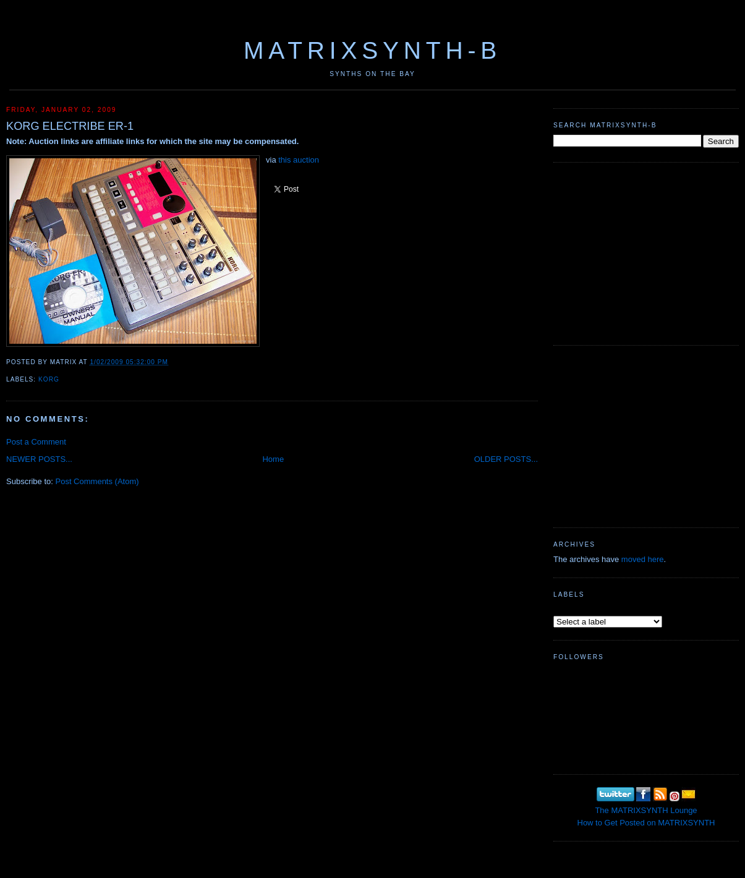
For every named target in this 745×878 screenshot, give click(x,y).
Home (273, 459)
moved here (642, 559)
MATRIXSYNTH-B (372, 50)
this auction (298, 159)
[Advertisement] (646, 252)
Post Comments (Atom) (97, 481)
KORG (48, 379)
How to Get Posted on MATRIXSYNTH (646, 822)
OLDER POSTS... (506, 459)
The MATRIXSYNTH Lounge (646, 810)
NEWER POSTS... (39, 459)
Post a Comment (36, 441)
